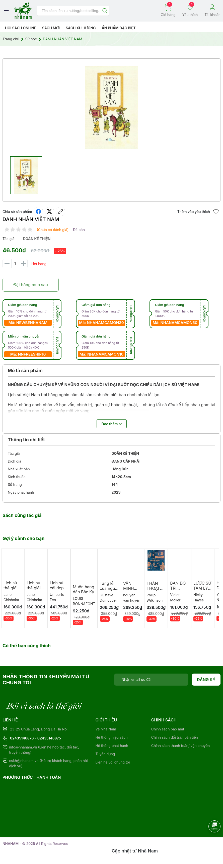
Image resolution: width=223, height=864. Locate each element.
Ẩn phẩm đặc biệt (119, 28)
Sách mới (51, 28)
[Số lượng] (15, 263)
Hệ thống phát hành (111, 745)
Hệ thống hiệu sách (111, 737)
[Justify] (105, 11)
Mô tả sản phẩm (25, 370)
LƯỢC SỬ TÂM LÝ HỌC (202, 588)
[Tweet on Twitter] (49, 211)
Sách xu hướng (81, 28)
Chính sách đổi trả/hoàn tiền (174, 737)
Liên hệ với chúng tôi (112, 762)
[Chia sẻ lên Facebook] (38, 211)
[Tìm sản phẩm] (73, 11)
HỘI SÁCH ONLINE (20, 28)
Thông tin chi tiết (26, 439)
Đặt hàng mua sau (30, 284)
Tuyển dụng (105, 754)
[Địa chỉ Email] (151, 680)
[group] (111, 107)
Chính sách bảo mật (167, 729)
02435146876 (22, 738)
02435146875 (49, 738)
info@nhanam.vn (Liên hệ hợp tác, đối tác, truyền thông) (44, 749)
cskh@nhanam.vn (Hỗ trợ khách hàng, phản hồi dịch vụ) (48, 763)
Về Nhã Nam (105, 729)
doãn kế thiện (37, 239)
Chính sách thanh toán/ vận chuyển (180, 745)
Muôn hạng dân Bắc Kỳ (83, 589)
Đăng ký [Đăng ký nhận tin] (206, 679)
